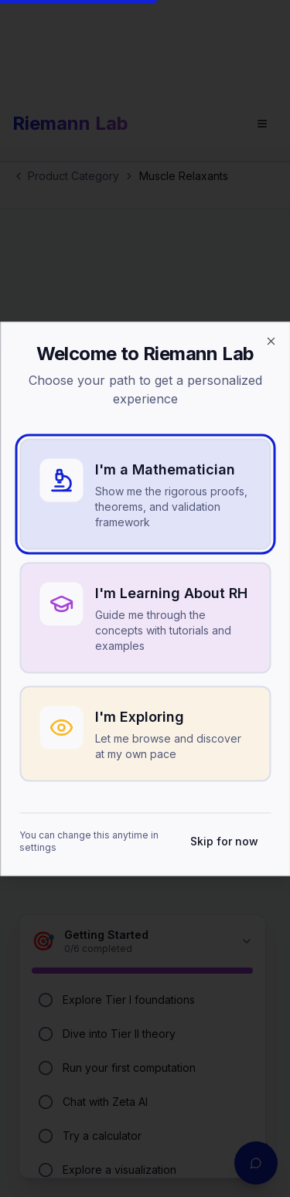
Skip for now (224, 840)
